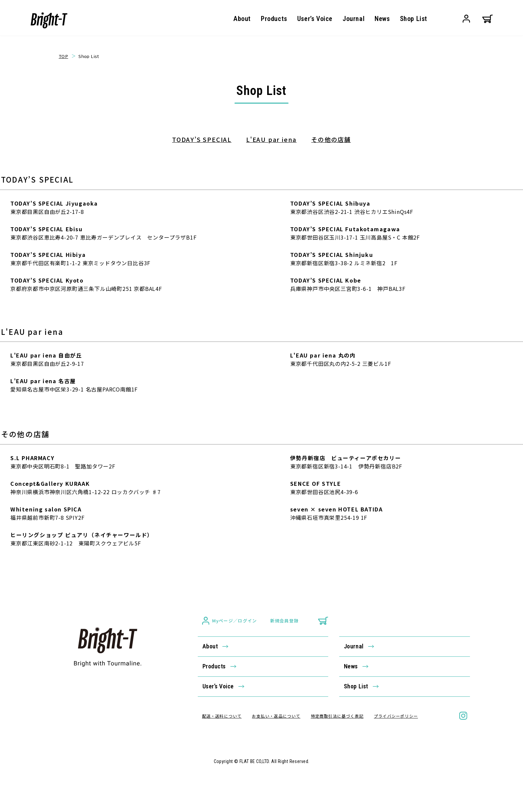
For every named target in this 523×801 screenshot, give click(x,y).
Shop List (413, 19)
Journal (354, 19)
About (242, 19)
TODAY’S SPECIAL (201, 139)
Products (274, 19)
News (382, 19)
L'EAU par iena (271, 139)
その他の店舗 (331, 139)
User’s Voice (315, 19)
